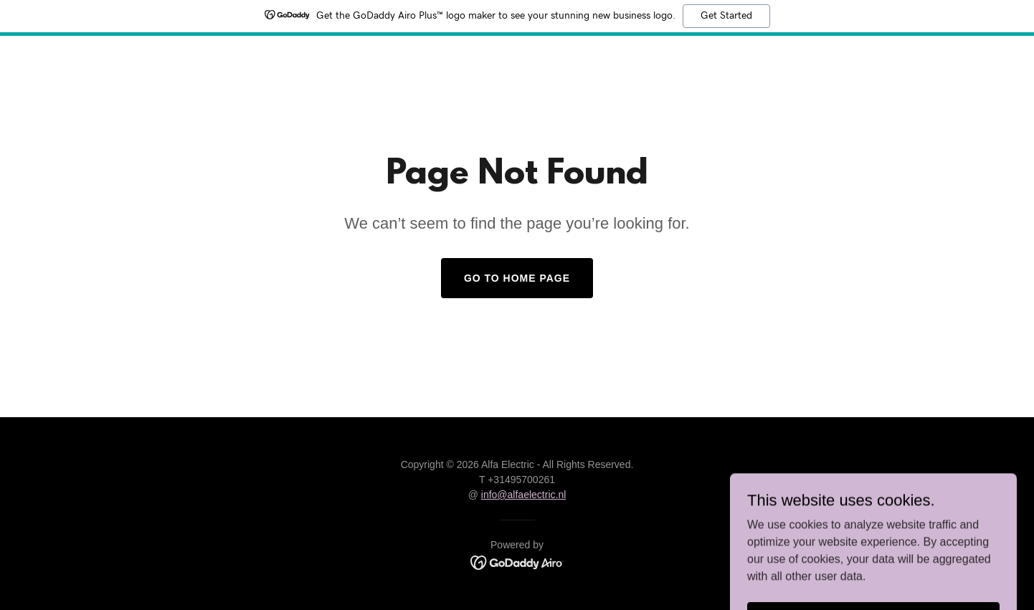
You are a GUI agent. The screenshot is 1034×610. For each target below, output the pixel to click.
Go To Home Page (517, 278)
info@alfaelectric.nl (523, 494)
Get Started (726, 16)
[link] (517, 562)
